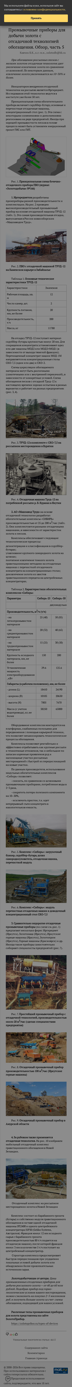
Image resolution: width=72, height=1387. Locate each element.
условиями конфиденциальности (44, 9)
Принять (36, 18)
